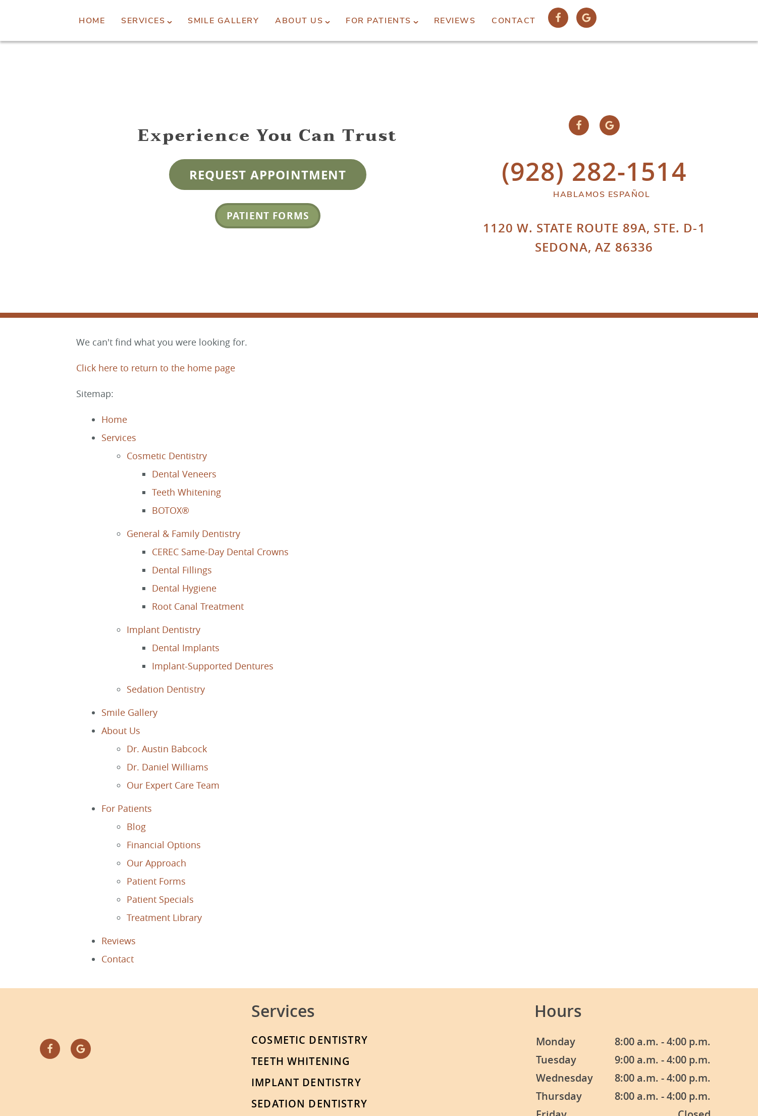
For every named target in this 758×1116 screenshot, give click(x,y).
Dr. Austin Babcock (167, 749)
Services (143, 20)
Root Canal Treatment (198, 606)
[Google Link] (586, 18)
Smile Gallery (223, 20)
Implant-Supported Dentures (213, 666)
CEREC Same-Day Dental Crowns (220, 552)
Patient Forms (268, 215)
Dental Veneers (184, 474)
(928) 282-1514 (594, 171)
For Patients (378, 20)
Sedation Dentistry (166, 689)
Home (92, 20)
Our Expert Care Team (173, 785)
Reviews (455, 20)
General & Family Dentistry (183, 533)
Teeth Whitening (186, 492)
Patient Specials (160, 899)
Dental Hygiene (184, 588)
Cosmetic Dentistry (167, 456)
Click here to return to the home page (155, 368)
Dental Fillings (182, 570)
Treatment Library (164, 917)
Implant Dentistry (163, 629)
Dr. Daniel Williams (167, 767)
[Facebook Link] (558, 18)
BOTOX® (170, 510)
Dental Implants (186, 648)
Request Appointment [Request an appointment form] (268, 174)
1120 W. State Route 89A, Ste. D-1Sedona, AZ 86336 (594, 237)
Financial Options (164, 845)
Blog (136, 826)
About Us (299, 20)
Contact (514, 20)
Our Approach (156, 863)
